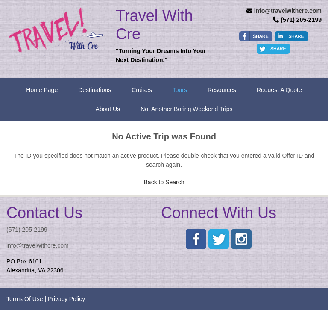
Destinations (94, 89)
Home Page (42, 89)
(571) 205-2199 (26, 229)
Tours (180, 89)
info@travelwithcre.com (288, 10)
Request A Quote (279, 89)
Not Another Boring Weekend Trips (186, 109)
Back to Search (164, 182)
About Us (108, 109)
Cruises (142, 89)
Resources (222, 89)
